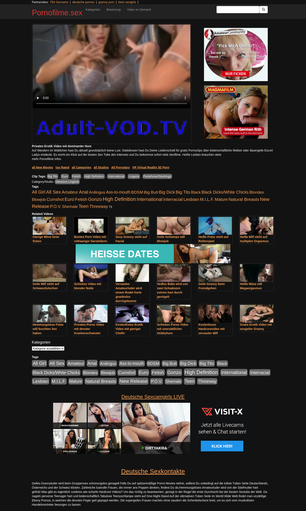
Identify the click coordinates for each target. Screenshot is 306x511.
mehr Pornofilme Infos (46, 159)
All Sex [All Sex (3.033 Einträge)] (53, 192)
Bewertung (113, 9)
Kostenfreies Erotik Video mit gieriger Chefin (129, 329)
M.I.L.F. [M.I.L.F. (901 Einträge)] (207, 199)
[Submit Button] (263, 9)
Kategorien (93, 9)
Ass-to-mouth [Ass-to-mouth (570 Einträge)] (118, 192)
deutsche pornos (83, 2)
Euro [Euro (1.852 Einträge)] (69, 199)
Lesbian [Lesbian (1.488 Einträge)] (191, 199)
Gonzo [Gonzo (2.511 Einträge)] (95, 199)
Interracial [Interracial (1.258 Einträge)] (173, 199)
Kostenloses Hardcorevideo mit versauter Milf (211, 329)
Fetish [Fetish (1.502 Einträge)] (81, 199)
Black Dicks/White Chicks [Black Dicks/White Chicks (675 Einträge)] (225, 192)
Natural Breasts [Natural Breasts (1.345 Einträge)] (243, 199)
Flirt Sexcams (59, 2)
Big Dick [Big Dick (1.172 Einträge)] (167, 192)
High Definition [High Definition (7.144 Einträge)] (119, 199)
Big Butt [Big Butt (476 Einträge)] (151, 192)
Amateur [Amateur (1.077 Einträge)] (70, 192)
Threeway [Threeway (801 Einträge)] (98, 206)
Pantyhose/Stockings (157, 176)
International (116, 176)
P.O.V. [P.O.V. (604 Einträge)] (55, 206)
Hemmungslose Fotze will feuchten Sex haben (48, 329)
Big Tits (53, 176)
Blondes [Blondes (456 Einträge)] (256, 192)
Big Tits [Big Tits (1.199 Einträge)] (183, 192)
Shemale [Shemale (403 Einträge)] (70, 206)
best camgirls (127, 2)
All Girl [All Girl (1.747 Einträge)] (38, 192)
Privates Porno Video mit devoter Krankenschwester (89, 329)
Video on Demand (139, 9)
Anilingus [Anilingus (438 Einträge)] (97, 192)
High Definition (94, 176)
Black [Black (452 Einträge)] (196, 192)
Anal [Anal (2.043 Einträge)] (83, 192)
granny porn (106, 2)
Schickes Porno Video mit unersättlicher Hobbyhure (172, 329)
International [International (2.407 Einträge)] (149, 199)
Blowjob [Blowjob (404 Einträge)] (39, 199)
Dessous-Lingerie (67, 181)
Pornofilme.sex (57, 12)
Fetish (76, 176)
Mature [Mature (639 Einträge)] (221, 199)
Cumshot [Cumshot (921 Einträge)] (55, 199)
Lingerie (134, 176)
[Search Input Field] (238, 9)
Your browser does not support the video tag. (111, 66)
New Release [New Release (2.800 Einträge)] (133, 381)
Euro (65, 176)
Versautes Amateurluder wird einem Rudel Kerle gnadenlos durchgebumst (129, 292)
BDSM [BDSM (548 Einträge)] (137, 192)
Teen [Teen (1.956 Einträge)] (84, 206)
